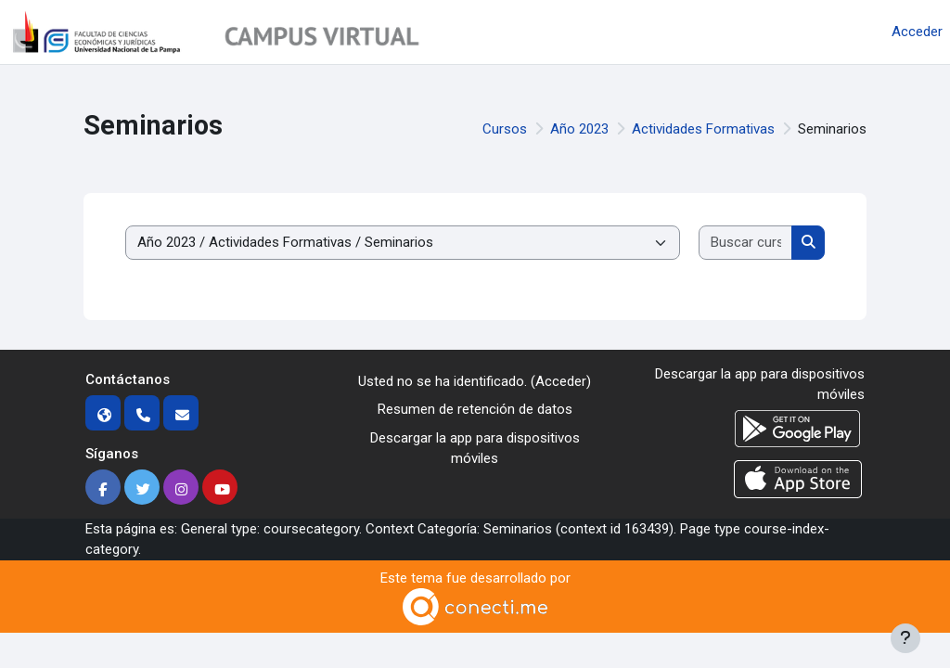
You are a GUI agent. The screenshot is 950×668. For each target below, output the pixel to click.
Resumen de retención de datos (475, 409)
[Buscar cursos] (746, 242)
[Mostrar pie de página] (905, 638)
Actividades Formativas (703, 129)
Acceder (917, 31)
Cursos (504, 129)
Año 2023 (579, 129)
